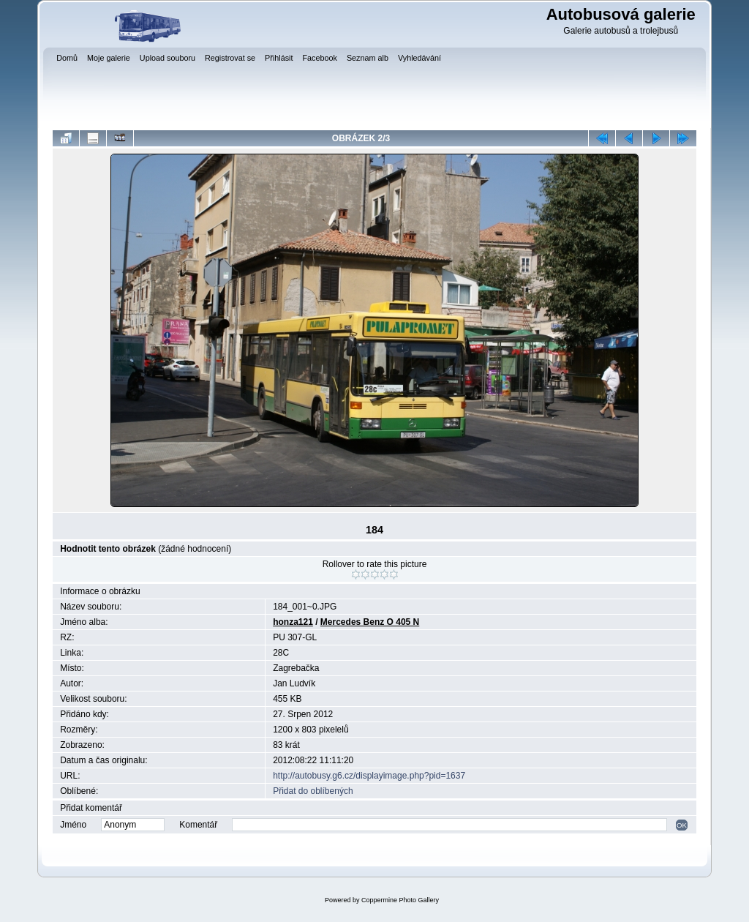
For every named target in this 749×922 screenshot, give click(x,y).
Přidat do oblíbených (313, 791)
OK (682, 825)
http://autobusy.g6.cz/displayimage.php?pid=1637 (369, 776)
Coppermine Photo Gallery (400, 900)
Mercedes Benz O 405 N (369, 622)
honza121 (293, 622)
